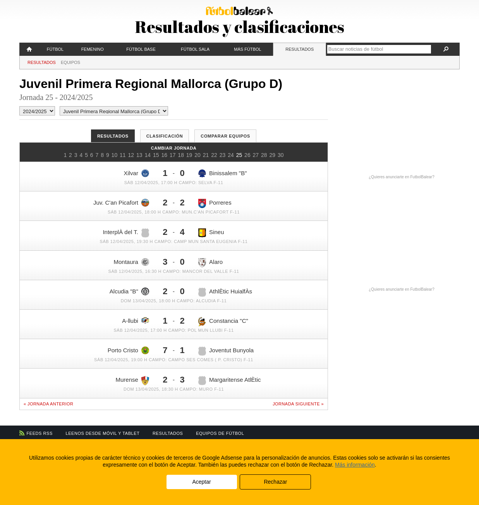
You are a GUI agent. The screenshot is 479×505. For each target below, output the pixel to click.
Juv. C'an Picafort (121, 203)
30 (281, 155)
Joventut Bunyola (226, 351)
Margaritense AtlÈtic (229, 380)
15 (156, 155)
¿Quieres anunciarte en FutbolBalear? (401, 177)
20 (197, 155)
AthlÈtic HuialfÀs (225, 292)
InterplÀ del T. (126, 233)
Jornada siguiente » (298, 404)
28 (264, 155)
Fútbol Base (140, 49)
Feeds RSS (40, 433)
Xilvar (136, 173)
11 (123, 155)
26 (247, 155)
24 (231, 155)
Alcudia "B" (129, 291)
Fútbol (55, 49)
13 (139, 155)
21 (206, 155)
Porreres (215, 203)
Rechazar (275, 482)
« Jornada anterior (48, 404)
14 (147, 155)
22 (214, 155)
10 (115, 155)
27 (256, 155)
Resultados (299, 49)
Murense (132, 380)
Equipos (70, 62)
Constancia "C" (223, 321)
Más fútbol (247, 49)
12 (131, 155)
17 (173, 155)
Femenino (92, 49)
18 (181, 155)
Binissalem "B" (222, 173)
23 (223, 155)
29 (273, 155)
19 (189, 155)
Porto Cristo (128, 350)
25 (239, 155)
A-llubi (135, 320)
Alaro (210, 262)
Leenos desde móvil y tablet (103, 433)
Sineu (211, 233)
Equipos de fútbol (220, 433)
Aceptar (201, 482)
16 (164, 155)
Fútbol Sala (195, 49)
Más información (355, 465)
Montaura (131, 262)
